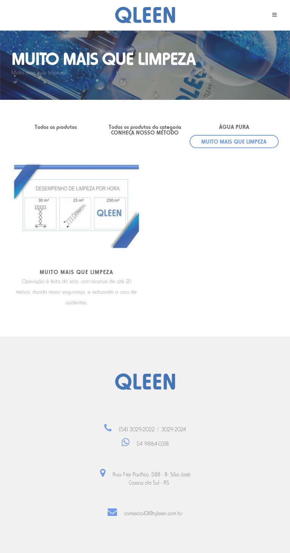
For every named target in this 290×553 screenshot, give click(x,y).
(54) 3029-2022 (137, 429)
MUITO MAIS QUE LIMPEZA (234, 141)
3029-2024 (173, 429)
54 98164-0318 (153, 443)
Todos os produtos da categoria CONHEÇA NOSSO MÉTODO (145, 129)
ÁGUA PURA (234, 126)
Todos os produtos (56, 126)
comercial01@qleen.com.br (153, 513)
